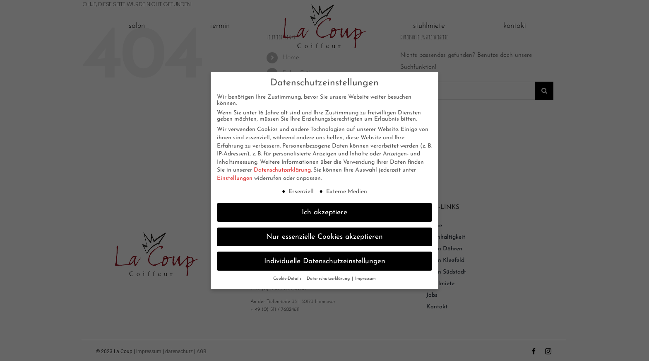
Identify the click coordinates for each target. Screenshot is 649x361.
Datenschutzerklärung (282, 168)
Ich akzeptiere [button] (324, 209)
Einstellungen (234, 176)
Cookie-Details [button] (288, 276)
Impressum (365, 276)
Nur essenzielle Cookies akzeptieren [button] (324, 234)
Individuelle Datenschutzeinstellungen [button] (324, 258)
